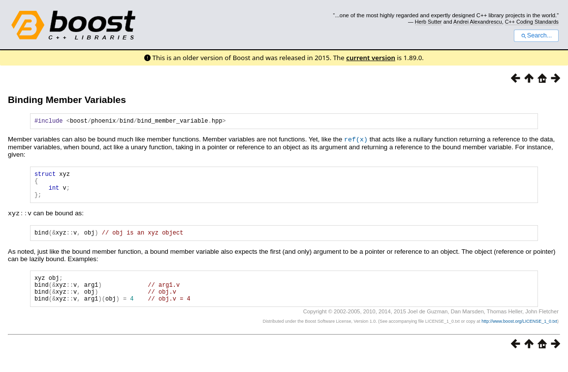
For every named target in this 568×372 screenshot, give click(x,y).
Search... (536, 35)
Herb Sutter (428, 22)
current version (370, 57)
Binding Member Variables (67, 100)
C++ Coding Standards (532, 22)
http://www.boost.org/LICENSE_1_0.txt (519, 335)
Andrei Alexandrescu (477, 22)
